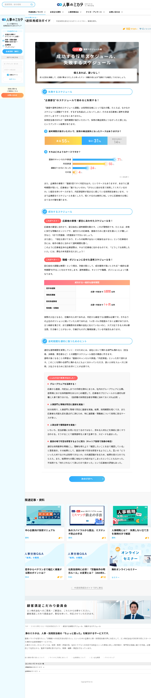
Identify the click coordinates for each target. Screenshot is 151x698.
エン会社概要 (95, 657)
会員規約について (79, 657)
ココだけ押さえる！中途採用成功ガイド (45, 626)
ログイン (12, 79)
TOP (26, 626)
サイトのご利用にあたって (59, 657)
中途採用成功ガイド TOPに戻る (88, 588)
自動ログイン (13, 75)
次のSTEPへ (87, 479)
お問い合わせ (12, 95)
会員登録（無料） (13, 51)
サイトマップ (109, 657)
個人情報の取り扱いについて (34, 657)
